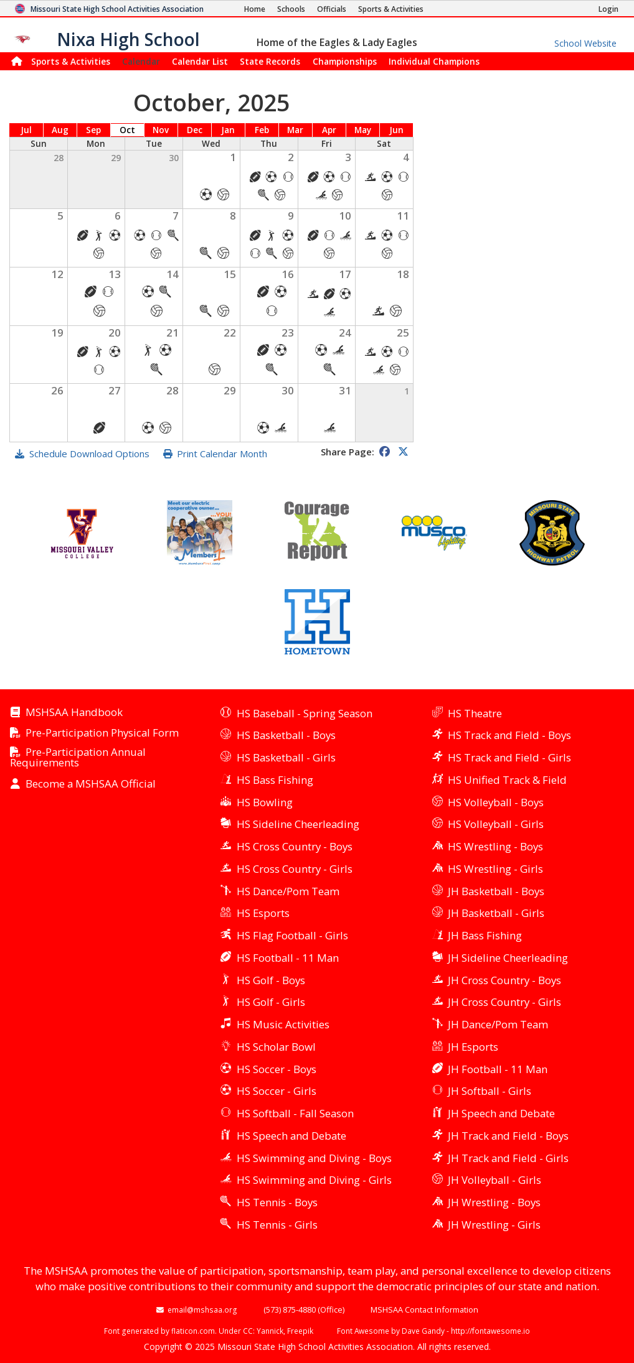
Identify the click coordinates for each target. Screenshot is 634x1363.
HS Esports (263, 913)
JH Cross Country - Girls (504, 1002)
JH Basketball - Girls (496, 913)
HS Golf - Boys (271, 980)
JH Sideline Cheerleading (508, 958)
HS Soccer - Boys (276, 1069)
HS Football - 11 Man (288, 958)
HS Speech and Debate (291, 1135)
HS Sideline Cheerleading (298, 824)
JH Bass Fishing (485, 935)
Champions (434, 61)
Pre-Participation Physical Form (102, 733)
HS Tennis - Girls (277, 1224)
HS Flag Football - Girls (292, 935)
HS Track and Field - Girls (509, 757)
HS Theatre (475, 713)
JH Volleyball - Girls (494, 1180)
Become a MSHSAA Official (91, 784)
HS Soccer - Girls (276, 1091)
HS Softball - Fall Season (295, 1113)
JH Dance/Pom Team (498, 1024)
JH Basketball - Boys (496, 891)
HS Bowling (265, 802)
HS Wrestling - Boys (495, 846)
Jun (396, 130)
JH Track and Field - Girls (508, 1158)
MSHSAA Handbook (74, 713)
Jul (26, 130)
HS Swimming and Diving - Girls (314, 1180)
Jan (228, 130)
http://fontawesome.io (490, 1331)
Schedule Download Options (89, 453)
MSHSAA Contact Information (424, 1309)
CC (248, 1331)
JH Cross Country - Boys (504, 980)
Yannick (270, 1331)
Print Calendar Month (222, 453)
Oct (127, 130)
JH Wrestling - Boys (494, 1202)
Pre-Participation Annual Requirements (78, 758)
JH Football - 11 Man (497, 1069)
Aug (60, 130)
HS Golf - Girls (271, 1002)
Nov (161, 130)
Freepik (300, 1331)
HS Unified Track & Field (507, 780)
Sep (93, 130)
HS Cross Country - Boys (294, 846)
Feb (262, 130)
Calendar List (200, 61)
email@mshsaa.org (202, 1309)
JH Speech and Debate (501, 1113)
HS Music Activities (283, 1024)
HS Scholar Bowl (276, 1047)
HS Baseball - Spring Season (304, 713)
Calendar (141, 61)
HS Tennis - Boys (277, 1202)
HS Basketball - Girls (286, 757)
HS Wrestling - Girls (495, 869)
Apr (329, 130)
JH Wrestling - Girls (494, 1224)
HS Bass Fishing (275, 780)
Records (270, 61)
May (362, 130)
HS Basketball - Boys (286, 735)
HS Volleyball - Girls (496, 824)
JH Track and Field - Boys (508, 1135)
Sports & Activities (70, 61)
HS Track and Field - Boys (509, 735)
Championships (345, 61)
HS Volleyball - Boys (496, 802)
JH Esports (473, 1047)
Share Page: (347, 451)
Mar (295, 130)
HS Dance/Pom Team (288, 891)
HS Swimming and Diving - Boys (314, 1158)
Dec (194, 130)
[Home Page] (254, 9)
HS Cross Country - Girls (294, 869)
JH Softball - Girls (489, 1091)
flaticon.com (193, 1331)
